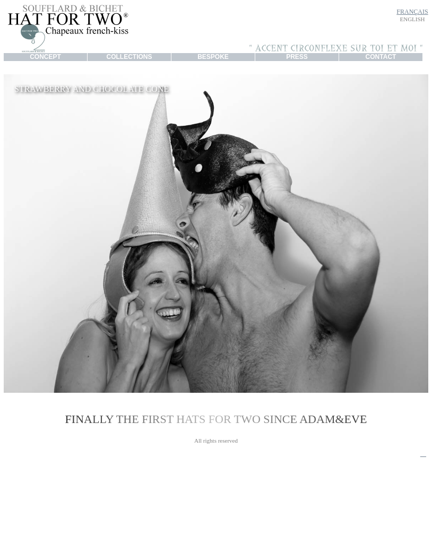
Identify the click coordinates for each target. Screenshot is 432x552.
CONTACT (381, 57)
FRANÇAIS (412, 11)
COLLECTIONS (129, 57)
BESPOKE (213, 57)
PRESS (297, 57)
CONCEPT (45, 57)
